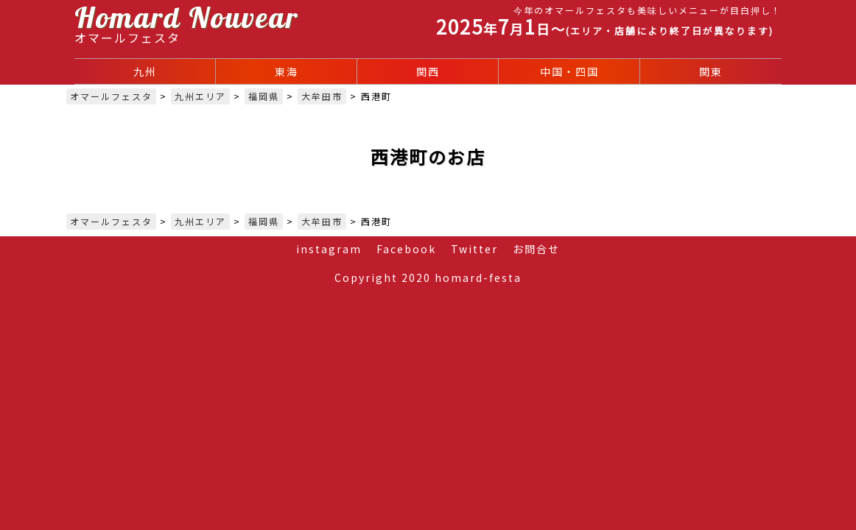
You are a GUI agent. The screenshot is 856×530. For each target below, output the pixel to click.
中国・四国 (569, 71)
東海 (286, 71)
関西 (428, 71)
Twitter (474, 248)
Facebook (406, 248)
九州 (145, 71)
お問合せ (536, 248)
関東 (711, 71)
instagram (329, 248)
